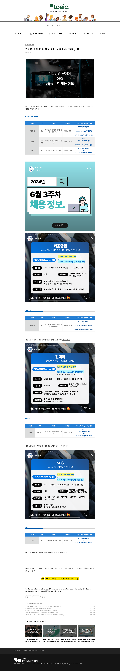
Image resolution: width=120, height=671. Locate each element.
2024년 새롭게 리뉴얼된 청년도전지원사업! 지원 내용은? (37, 608)
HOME (19, 33)
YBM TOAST (17, 651)
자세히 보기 (66, 339)
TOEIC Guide (38, 33)
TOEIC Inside (57, 33)
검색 (73, 25)
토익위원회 (26, 660)
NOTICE (90, 33)
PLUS (74, 33)
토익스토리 (60, 12)
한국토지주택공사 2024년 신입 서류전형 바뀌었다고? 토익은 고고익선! (40, 610)
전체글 (102, 33)
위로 (105, 651)
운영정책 (42, 651)
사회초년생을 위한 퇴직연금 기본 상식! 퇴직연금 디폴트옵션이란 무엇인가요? (41, 613)
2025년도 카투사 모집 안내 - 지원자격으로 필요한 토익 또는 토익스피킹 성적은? (42, 606)
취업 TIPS (31, 603)
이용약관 (24, 651)
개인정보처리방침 (33, 651)
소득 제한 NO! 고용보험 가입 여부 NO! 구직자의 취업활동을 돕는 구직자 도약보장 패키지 (44, 615)
